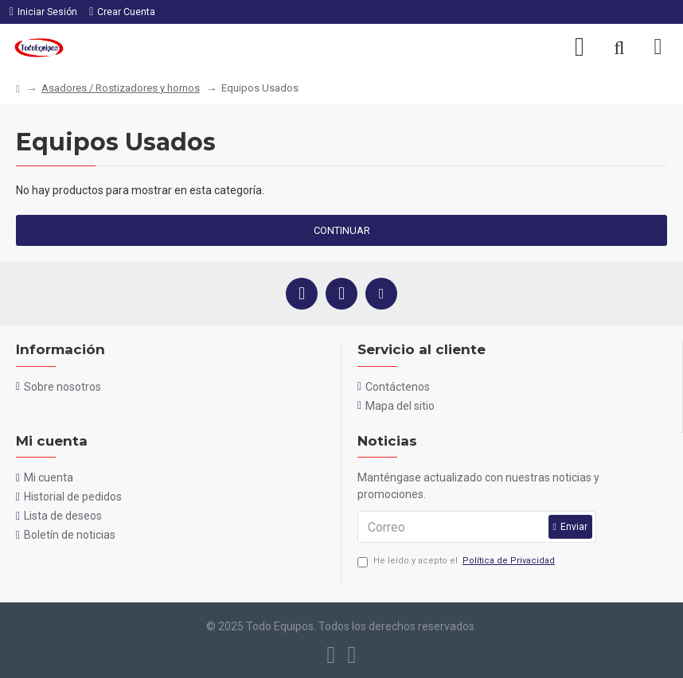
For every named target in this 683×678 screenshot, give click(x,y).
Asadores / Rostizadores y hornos (120, 88)
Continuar (342, 230)
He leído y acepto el (457, 561)
